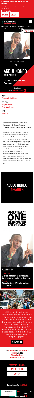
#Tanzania (15, 342)
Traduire (30, 31)
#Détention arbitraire (8, 107)
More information (6, 11)
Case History (17, 88)
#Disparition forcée (7, 105)
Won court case (18, 90)
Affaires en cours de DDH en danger (25, 393)
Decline (14, 14)
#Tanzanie (5, 113)
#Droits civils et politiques (9, 98)
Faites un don (13, 26)
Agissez (17, 374)
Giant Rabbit (23, 385)
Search (29, 26)
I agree (5, 14)
